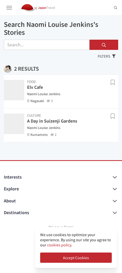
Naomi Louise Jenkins (43, 94)
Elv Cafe (35, 87)
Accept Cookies (76, 257)
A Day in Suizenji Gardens (52, 121)
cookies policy (59, 244)
